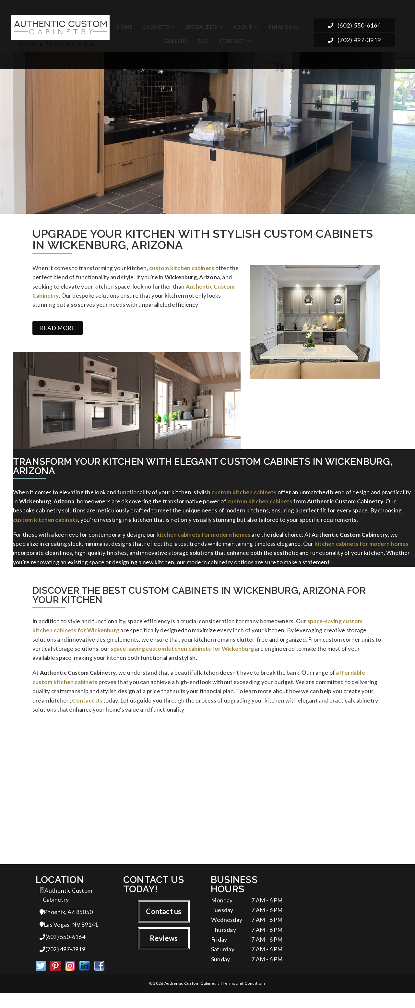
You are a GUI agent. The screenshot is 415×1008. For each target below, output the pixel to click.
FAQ (203, 40)
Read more (57, 330)
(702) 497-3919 (354, 41)
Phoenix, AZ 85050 (66, 925)
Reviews (164, 950)
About (243, 26)
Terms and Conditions (244, 998)
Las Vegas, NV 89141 (69, 937)
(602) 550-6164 (354, 25)
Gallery (176, 40)
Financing (283, 26)
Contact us (163, 923)
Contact (232, 40)
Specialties (201, 26)
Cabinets (156, 26)
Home (125, 26)
